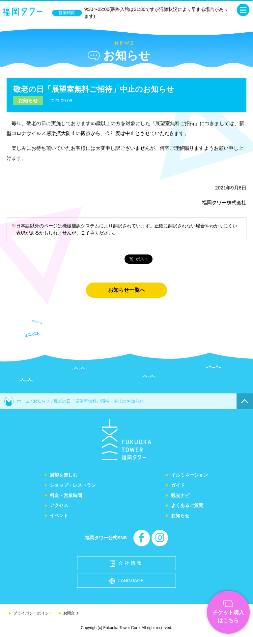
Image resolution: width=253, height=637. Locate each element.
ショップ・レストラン (73, 485)
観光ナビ (180, 495)
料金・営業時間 (66, 495)
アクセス (59, 505)
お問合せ (71, 613)
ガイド (178, 485)
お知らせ (28, 100)
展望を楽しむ (63, 475)
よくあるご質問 (187, 505)
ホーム (17, 401)
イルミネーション (189, 475)
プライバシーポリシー (33, 613)
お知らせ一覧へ (126, 290)
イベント (59, 515)
